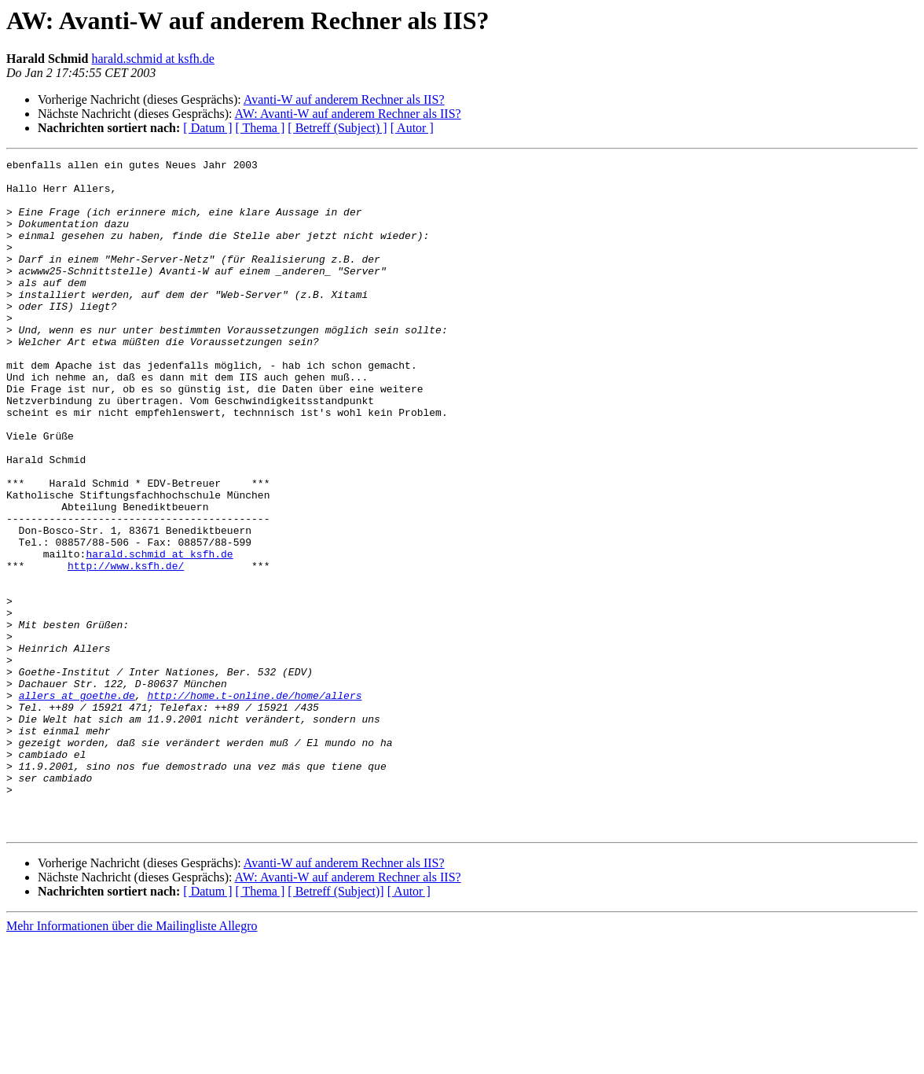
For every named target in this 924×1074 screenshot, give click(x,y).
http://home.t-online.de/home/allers (254, 803)
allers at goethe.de (77, 803)
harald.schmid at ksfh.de (152, 58)
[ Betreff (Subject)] (335, 1025)
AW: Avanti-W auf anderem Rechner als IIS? (348, 113)
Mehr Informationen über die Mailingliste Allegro (131, 1060)
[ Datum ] (207, 127)
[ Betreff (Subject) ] (337, 127)
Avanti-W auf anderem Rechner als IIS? (344, 99)
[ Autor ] (412, 127)
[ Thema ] (260, 127)
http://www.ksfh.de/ (126, 648)
